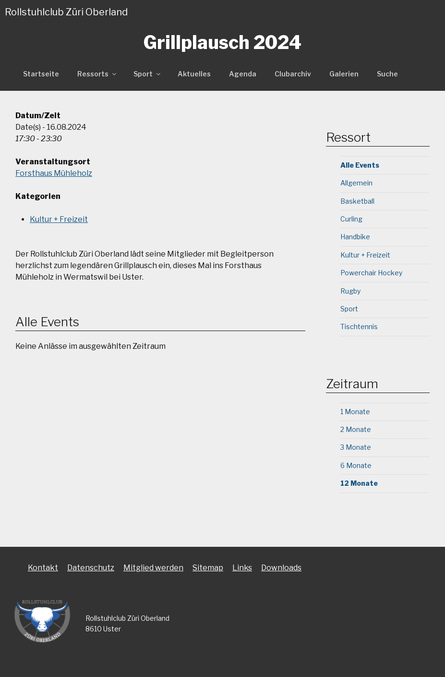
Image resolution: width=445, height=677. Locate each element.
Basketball (357, 201)
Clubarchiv (293, 74)
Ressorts (97, 74)
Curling (351, 219)
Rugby (350, 291)
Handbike (355, 237)
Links (242, 567)
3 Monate (355, 447)
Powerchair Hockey (371, 273)
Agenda (242, 74)
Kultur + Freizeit (59, 219)
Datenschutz (90, 567)
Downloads (281, 567)
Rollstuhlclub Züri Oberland (66, 12)
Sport (147, 74)
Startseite (41, 74)
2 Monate (355, 429)
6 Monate (356, 465)
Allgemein (356, 183)
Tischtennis (359, 326)
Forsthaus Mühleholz (53, 173)
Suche (387, 74)
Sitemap (207, 567)
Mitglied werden (153, 567)
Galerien (344, 74)
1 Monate (355, 411)
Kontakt (43, 567)
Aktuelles (194, 74)
